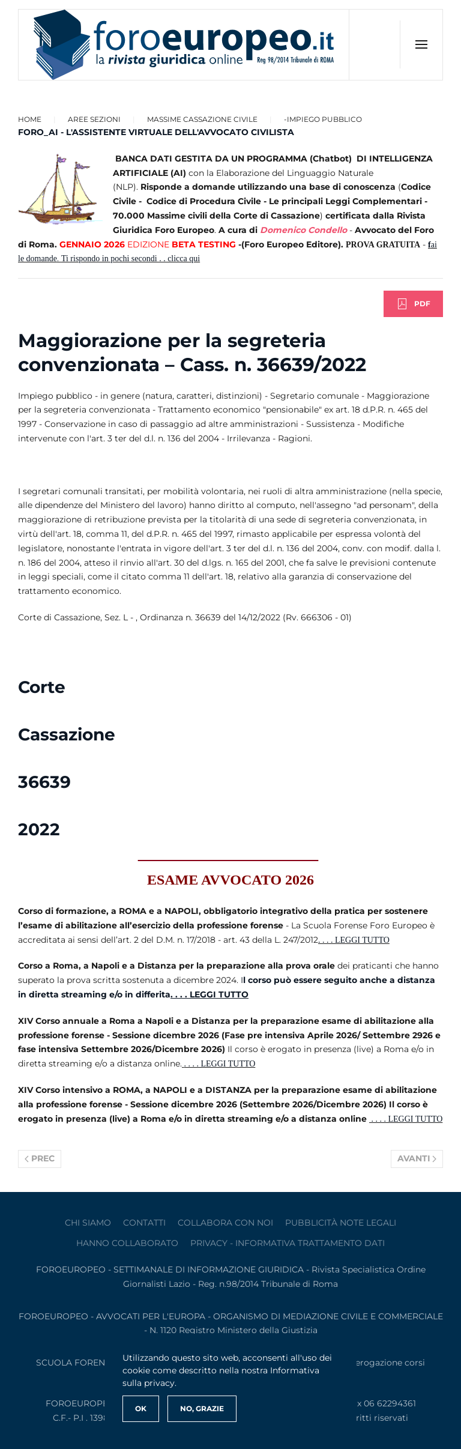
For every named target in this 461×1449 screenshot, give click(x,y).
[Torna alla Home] (184, 45)
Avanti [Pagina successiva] (417, 1158)
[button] (421, 44)
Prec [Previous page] (40, 1158)
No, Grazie (202, 1408)
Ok (140, 1408)
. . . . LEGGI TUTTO (354, 940)
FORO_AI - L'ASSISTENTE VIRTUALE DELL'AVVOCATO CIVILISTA (156, 132)
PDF (413, 304)
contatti (144, 1222)
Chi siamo (88, 1222)
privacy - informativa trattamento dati (287, 1243)
